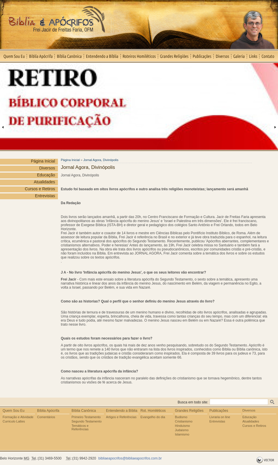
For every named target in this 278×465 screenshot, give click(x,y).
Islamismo (182, 434)
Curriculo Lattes (14, 421)
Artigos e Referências (121, 417)
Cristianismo (184, 421)
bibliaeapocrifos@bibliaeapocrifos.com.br (130, 458)
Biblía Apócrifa (41, 56)
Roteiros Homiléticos (139, 56)
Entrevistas (45, 195)
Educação (46, 175)
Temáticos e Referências (80, 427)
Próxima (275, 127)
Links (253, 56)
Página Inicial (43, 161)
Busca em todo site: (193, 402)
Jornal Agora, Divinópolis (100, 160)
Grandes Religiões (174, 56)
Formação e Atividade (18, 417)
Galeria (239, 56)
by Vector (266, 460)
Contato (268, 56)
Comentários (46, 417)
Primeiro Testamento (86, 417)
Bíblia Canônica (69, 56)
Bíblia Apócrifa (48, 411)
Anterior (3, 127)
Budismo (181, 417)
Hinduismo (182, 425)
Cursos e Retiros (40, 189)
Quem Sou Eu (13, 56)
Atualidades (44, 182)
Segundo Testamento (87, 421)
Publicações (202, 56)
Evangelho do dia (152, 417)
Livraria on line (219, 417)
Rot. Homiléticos (153, 411)
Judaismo (182, 430)
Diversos (222, 56)
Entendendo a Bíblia (102, 56)
